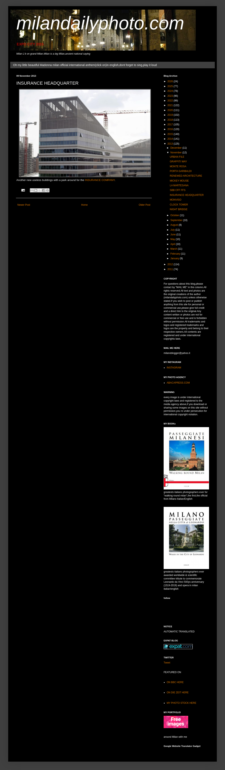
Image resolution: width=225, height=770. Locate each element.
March (174, 248)
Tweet (167, 662)
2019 (171, 114)
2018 (171, 119)
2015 (171, 134)
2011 (171, 269)
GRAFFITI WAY (178, 161)
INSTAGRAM (174, 367)
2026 (171, 81)
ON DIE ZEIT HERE (178, 692)
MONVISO (175, 199)
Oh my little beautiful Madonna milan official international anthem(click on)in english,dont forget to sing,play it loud (85, 65)
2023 (171, 95)
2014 (171, 138)
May (173, 239)
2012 (171, 264)
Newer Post (23, 204)
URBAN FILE (177, 156)
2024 (171, 91)
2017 (171, 124)
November (176, 152)
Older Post (144, 204)
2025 (171, 86)
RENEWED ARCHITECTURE (186, 175)
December (176, 147)
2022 (171, 100)
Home (84, 204)
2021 (171, 105)
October (175, 215)
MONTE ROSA (178, 166)
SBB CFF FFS (178, 190)
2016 (171, 129)
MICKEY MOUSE (179, 180)
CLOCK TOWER (179, 204)
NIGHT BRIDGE (178, 209)
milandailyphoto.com (100, 23)
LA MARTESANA (179, 185)
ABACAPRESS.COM (178, 382)
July (173, 229)
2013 (171, 143)
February (175, 253)
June (173, 234)
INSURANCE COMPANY (100, 180)
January (175, 258)
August (174, 224)
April (173, 244)
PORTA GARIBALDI (181, 171)
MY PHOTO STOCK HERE (181, 703)
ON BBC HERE (175, 682)
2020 (171, 110)
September (176, 220)
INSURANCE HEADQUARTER (187, 195)
